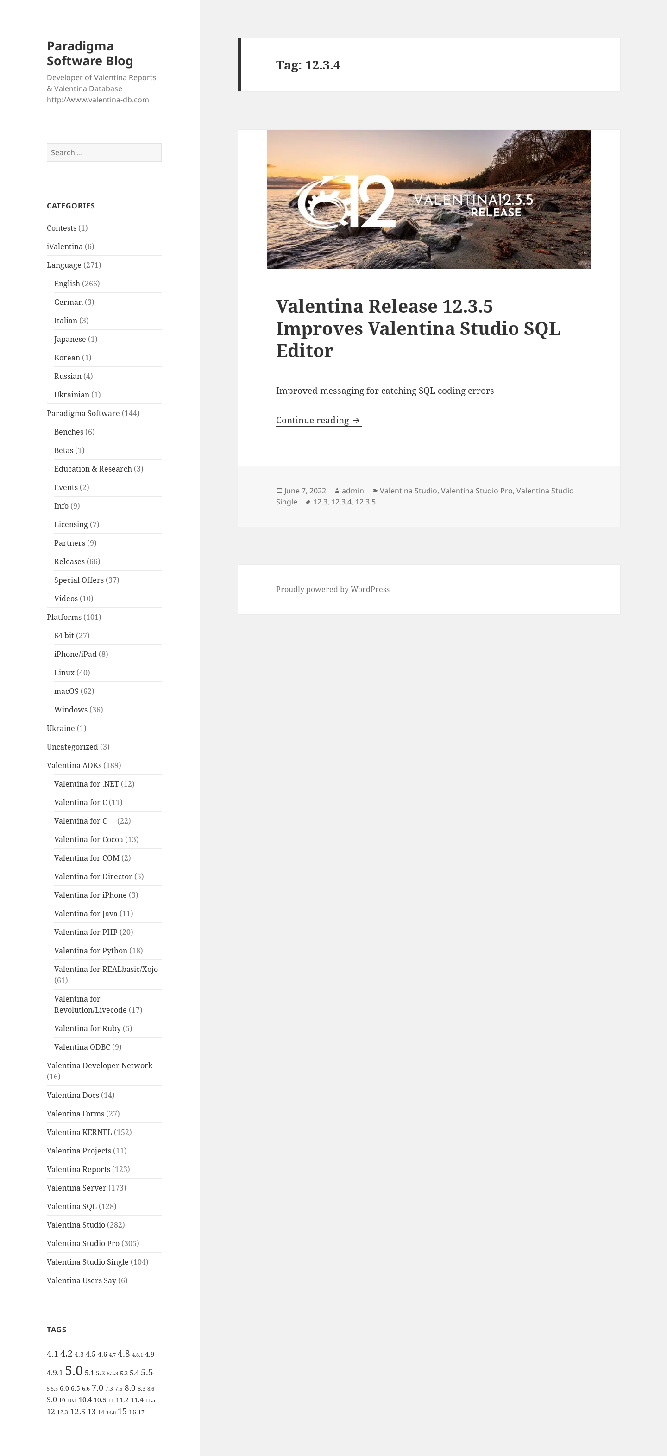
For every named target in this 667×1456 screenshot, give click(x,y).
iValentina (65, 246)
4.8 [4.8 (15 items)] (124, 1353)
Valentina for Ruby (87, 1028)
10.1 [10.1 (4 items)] (72, 1400)
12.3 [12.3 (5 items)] (62, 1412)
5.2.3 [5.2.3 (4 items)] (112, 1373)
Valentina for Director (93, 876)
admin (353, 490)
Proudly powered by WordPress (333, 589)
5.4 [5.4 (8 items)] (134, 1372)
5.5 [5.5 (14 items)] (147, 1372)
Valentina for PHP (86, 932)
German (68, 302)
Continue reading (319, 420)
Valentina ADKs (74, 765)
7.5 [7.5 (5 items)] (119, 1389)
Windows (71, 710)
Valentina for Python (90, 950)
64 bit (64, 635)
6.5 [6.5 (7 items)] (75, 1388)
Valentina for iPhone (90, 895)
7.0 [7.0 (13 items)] (97, 1387)
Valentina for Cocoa (88, 839)
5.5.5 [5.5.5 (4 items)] (52, 1389)
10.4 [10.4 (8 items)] (85, 1399)
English (67, 283)
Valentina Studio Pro (83, 1243)
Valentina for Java (86, 913)
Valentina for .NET (86, 784)
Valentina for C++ (84, 821)
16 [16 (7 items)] (132, 1411)
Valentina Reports (78, 1169)
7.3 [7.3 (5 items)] (109, 1389)
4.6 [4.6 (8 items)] (102, 1354)
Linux (64, 673)
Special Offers (79, 580)
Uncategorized (72, 747)
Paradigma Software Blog (90, 53)
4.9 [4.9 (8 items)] (149, 1354)
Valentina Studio (76, 1225)
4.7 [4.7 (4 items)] (112, 1355)
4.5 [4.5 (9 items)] (91, 1354)
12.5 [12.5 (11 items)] (78, 1411)
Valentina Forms (75, 1114)
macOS (66, 691)
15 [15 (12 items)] (122, 1411)
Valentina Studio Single (88, 1262)
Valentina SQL (72, 1206)
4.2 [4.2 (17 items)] (66, 1353)
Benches (68, 432)
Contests (61, 228)
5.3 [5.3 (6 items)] (124, 1373)
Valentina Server (77, 1188)
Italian (65, 320)
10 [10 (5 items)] (62, 1400)
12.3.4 (341, 502)
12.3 (320, 502)
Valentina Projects (79, 1151)
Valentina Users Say (81, 1280)
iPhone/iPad (75, 654)
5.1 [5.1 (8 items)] (89, 1372)
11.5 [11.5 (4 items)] (150, 1400)
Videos (66, 598)
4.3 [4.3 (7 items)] (79, 1354)
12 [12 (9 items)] (51, 1411)
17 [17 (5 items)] (141, 1412)
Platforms (64, 617)
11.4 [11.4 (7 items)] (137, 1399)
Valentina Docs (73, 1095)
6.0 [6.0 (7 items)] (64, 1388)
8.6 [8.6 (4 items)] (150, 1389)
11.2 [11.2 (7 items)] (122, 1399)
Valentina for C (80, 802)
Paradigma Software (83, 413)
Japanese (70, 339)
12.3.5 (365, 502)
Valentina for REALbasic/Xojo (106, 969)
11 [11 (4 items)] (111, 1400)
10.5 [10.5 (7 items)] (100, 1399)
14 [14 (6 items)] (101, 1412)
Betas (63, 450)
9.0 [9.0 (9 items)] (52, 1399)
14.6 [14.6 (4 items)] (111, 1412)
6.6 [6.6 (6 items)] (86, 1388)
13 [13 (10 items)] (92, 1411)
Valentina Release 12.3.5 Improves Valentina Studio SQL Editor (418, 327)
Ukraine (61, 728)
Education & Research (93, 469)
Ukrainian (71, 395)
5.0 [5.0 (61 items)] (74, 1370)
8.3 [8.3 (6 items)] (141, 1388)
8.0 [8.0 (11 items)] (130, 1387)
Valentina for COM (87, 858)
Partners (69, 543)
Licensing (71, 524)
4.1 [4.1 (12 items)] (52, 1353)
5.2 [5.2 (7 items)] (100, 1372)
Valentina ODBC (82, 1047)
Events (66, 487)
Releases (69, 561)
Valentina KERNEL (79, 1132)
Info (61, 506)
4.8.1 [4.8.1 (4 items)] (137, 1355)
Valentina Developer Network (99, 1065)
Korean (67, 358)
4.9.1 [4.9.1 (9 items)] (55, 1373)
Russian (68, 376)
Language (64, 265)
